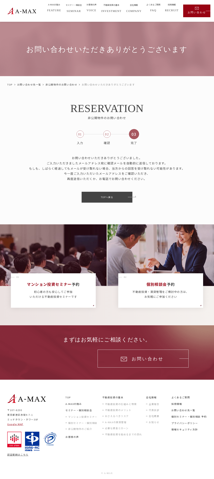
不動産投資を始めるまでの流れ (123, 434)
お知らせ (154, 422)
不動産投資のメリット (118, 410)
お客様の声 (72, 437)
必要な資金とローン (117, 428)
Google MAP (15, 424)
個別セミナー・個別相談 (82, 423)
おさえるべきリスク (117, 416)
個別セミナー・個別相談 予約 (189, 416)
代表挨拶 (154, 410)
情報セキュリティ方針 (184, 429)
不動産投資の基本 (113, 397)
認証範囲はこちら (17, 454)
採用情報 (176, 404)
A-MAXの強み (73, 404)
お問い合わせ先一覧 (29, 84)
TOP (10, 84)
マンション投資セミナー (82, 416)
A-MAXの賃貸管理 (116, 422)
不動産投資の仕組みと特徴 (121, 404)
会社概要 (154, 416)
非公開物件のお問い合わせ (61, 84)
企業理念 (154, 404)
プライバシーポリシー (184, 423)
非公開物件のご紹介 (80, 429)
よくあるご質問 (180, 397)
